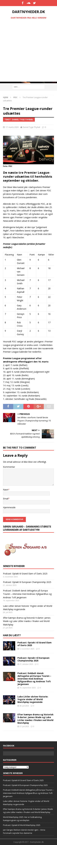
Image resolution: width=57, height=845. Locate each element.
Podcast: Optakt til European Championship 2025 (27, 582)
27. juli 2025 (24, 726)
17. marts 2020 (12, 127)
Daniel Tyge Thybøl (31, 127)
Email (5, 498)
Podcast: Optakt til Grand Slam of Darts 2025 (25, 573)
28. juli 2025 (24, 706)
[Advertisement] (28, 53)
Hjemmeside (9, 507)
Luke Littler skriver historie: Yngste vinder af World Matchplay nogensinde (32, 699)
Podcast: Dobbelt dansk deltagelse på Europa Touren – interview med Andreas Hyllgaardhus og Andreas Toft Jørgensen (27, 594)
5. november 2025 (27, 649)
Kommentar (9, 466)
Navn (5, 489)
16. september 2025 (28, 687)
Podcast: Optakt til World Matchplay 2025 (21, 825)
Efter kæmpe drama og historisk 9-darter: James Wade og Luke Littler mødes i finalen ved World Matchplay (26, 621)
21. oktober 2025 (26, 664)
